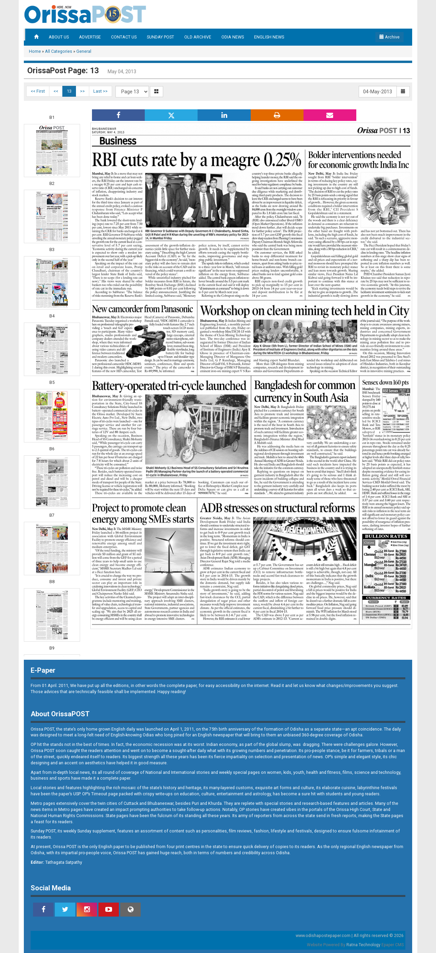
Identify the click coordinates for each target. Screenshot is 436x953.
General (83, 51)
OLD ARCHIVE (197, 37)
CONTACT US (124, 37)
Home (35, 51)
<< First (38, 91)
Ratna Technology (363, 944)
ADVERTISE (90, 37)
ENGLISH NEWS (269, 37)
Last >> (100, 91)
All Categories (58, 51)
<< (55, 91)
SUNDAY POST (160, 37)
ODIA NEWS (232, 37)
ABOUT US (59, 37)
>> (82, 91)
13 (69, 91)
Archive (389, 37)
